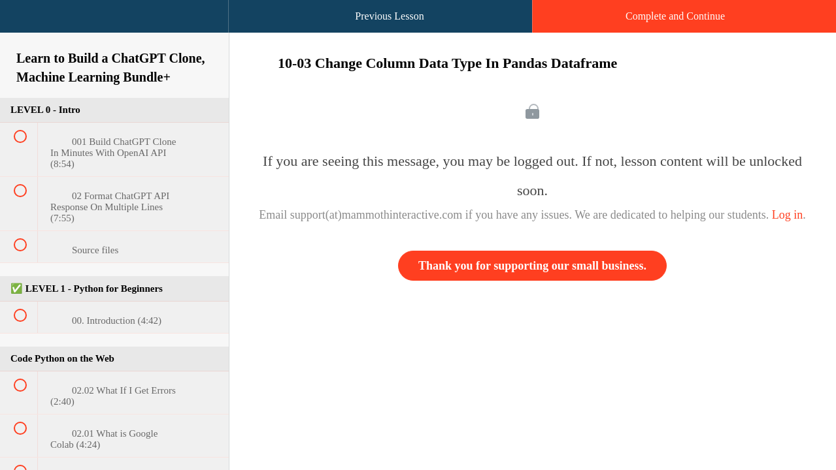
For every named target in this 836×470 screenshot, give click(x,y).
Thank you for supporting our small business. (532, 265)
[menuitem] (114, 29)
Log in (787, 214)
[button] (23, 23)
